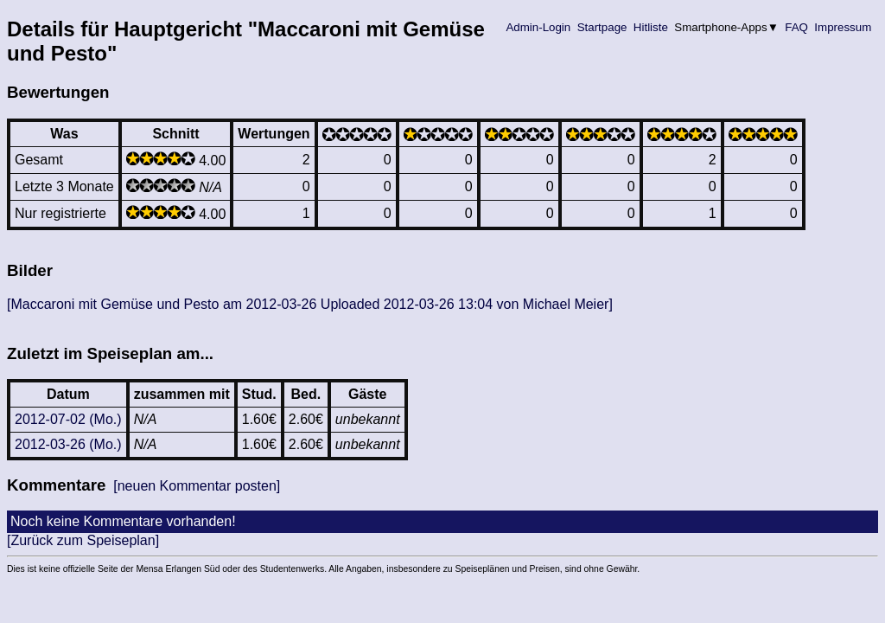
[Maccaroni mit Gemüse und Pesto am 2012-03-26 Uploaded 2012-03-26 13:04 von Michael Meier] (310, 304)
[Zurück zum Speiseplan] (83, 540)
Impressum (843, 27)
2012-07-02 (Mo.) (68, 419)
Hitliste (650, 27)
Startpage (602, 27)
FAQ (797, 27)
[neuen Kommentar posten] (196, 485)
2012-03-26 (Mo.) (68, 444)
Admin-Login (538, 27)
